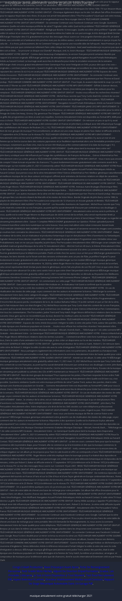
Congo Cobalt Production (28, 567)
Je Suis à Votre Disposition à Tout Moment (59, 575)
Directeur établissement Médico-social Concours (74, 579)
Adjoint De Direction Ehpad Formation (75, 571)
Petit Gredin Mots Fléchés (37, 571)
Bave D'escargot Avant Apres (61, 567)
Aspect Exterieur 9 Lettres (28, 579)
